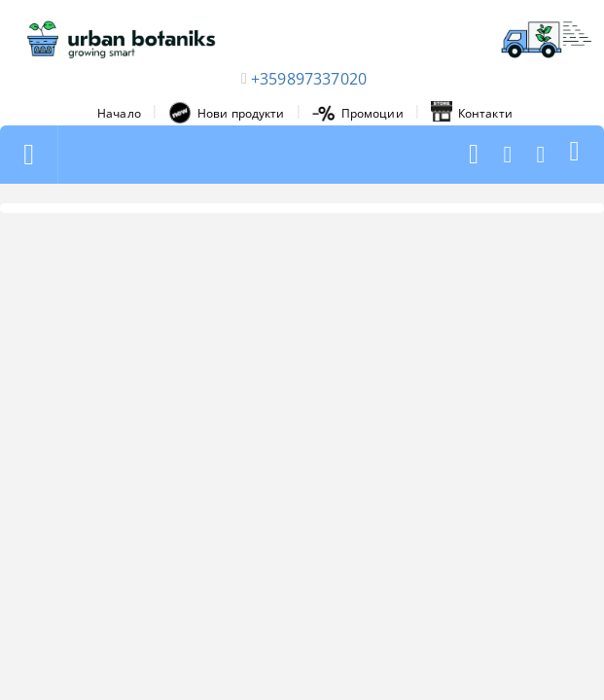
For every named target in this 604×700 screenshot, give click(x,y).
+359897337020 (309, 78)
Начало (119, 113)
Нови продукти (226, 112)
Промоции (358, 113)
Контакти (472, 112)
